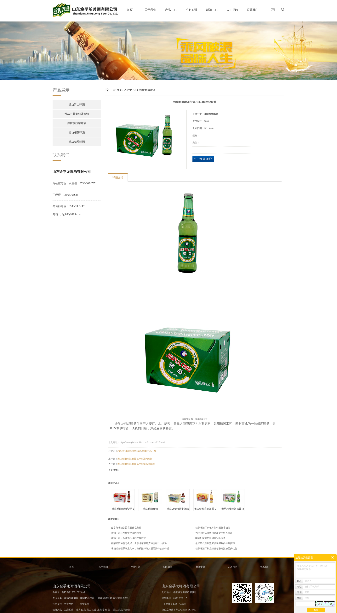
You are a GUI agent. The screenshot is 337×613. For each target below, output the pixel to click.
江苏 (94, 609)
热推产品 (57, 609)
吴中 (110, 609)
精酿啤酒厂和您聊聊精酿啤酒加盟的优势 (216, 548)
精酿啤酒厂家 (149, 450)
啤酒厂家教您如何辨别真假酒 (210, 538)
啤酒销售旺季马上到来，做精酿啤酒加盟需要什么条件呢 (140, 548)
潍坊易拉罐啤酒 (76, 123)
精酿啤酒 (122, 450)
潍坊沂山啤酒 (77, 104)
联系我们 (253, 9)
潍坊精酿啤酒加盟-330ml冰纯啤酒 (134, 458)
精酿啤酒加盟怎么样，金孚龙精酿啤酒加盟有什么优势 (139, 543)
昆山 (89, 609)
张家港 (126, 609)
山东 (83, 609)
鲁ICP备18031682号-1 (73, 592)
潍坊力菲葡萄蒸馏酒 (77, 113)
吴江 (115, 609)
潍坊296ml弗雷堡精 (178, 508)
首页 (130, 9)
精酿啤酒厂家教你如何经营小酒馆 (212, 527)
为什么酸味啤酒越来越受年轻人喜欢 (213, 533)
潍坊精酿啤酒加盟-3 (123, 508)
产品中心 (171, 9)
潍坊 (78, 609)
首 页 (116, 90)
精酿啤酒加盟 (134, 450)
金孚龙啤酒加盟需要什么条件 (126, 527)
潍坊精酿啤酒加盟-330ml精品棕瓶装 (136, 463)
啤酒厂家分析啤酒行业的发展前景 (128, 538)
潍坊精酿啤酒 (77, 132)
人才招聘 (232, 9)
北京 (120, 609)
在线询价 (203, 159)
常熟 (104, 609)
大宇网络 (68, 604)
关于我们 (150, 9)
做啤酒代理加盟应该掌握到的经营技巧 (215, 543)
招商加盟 (191, 9)
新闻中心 (212, 9)
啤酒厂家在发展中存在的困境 (126, 533)
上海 (99, 609)
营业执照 (84, 604)
